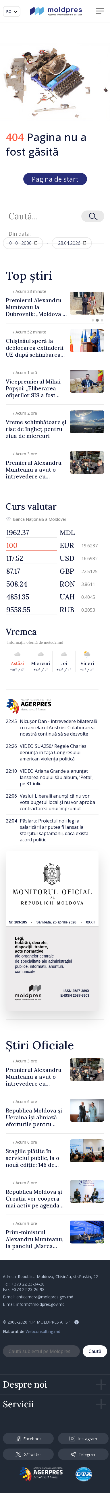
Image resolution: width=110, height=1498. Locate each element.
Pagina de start (55, 179)
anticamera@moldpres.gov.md (44, 1297)
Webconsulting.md (43, 1331)
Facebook (28, 1438)
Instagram (83, 1438)
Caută (94, 1351)
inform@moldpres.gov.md (40, 1304)
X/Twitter (28, 1454)
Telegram (83, 1454)
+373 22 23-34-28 (28, 1284)
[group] (55, 303)
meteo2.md (53, 642)
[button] (93, 320)
